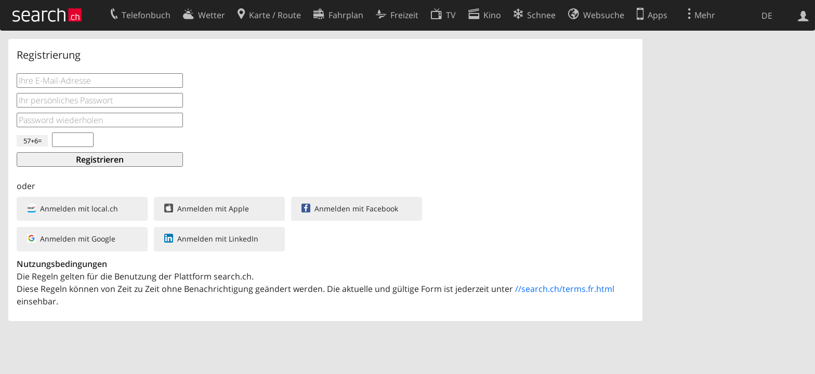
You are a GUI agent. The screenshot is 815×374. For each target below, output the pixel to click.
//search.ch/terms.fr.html (564, 289)
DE (766, 15)
